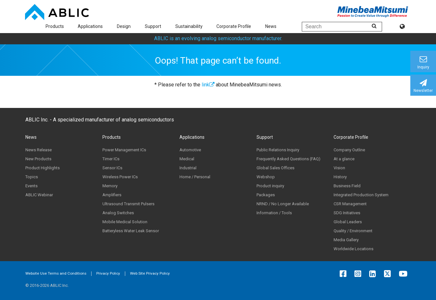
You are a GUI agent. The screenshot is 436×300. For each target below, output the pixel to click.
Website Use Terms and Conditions (55, 273)
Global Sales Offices (275, 167)
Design (124, 26)
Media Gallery (346, 239)
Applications (90, 26)
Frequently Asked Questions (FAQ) (288, 158)
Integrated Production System (361, 194)
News (270, 26)
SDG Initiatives (347, 212)
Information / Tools (274, 212)
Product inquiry (270, 185)
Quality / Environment (353, 230)
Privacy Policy (108, 273)
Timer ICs (110, 158)
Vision (339, 167)
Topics (31, 176)
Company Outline (349, 149)
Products (55, 26)
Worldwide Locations (353, 248)
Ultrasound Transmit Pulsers (128, 203)
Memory (110, 185)
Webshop (266, 176)
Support (153, 26)
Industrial (187, 167)
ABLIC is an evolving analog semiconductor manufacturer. (218, 38)
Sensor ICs (112, 167)
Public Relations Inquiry (278, 149)
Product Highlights (42, 167)
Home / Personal (194, 176)
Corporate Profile (233, 26)
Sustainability (189, 26)
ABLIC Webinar (39, 194)
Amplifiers (111, 194)
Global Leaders (348, 221)
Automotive (190, 149)
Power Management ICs (124, 149)
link (208, 85)
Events (31, 185)
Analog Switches (118, 212)
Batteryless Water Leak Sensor (130, 230)
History (340, 176)
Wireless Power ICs (120, 176)
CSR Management (350, 203)
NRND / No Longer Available (283, 203)
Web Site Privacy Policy (150, 273)
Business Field (347, 185)
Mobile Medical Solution (124, 221)
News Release (38, 149)
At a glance (344, 158)
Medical (186, 158)
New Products (38, 158)
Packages (266, 194)
